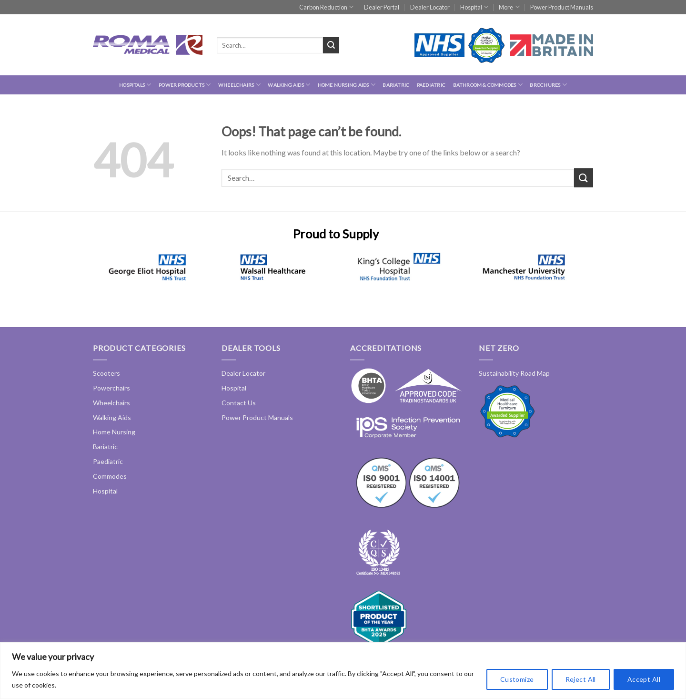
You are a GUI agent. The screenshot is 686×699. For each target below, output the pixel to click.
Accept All (643, 679)
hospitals (135, 84)
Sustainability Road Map (514, 373)
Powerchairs (111, 388)
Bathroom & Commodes (488, 84)
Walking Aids (289, 84)
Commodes (110, 476)
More (509, 6)
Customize (517, 679)
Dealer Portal (381, 7)
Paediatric (431, 85)
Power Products (185, 84)
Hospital (474, 6)
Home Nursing (114, 432)
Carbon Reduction (326, 6)
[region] (343, 670)
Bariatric (396, 85)
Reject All (580, 679)
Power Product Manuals (561, 7)
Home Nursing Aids (346, 84)
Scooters (106, 373)
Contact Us (239, 403)
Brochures (548, 84)
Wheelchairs (239, 84)
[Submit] (331, 45)
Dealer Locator (430, 7)
